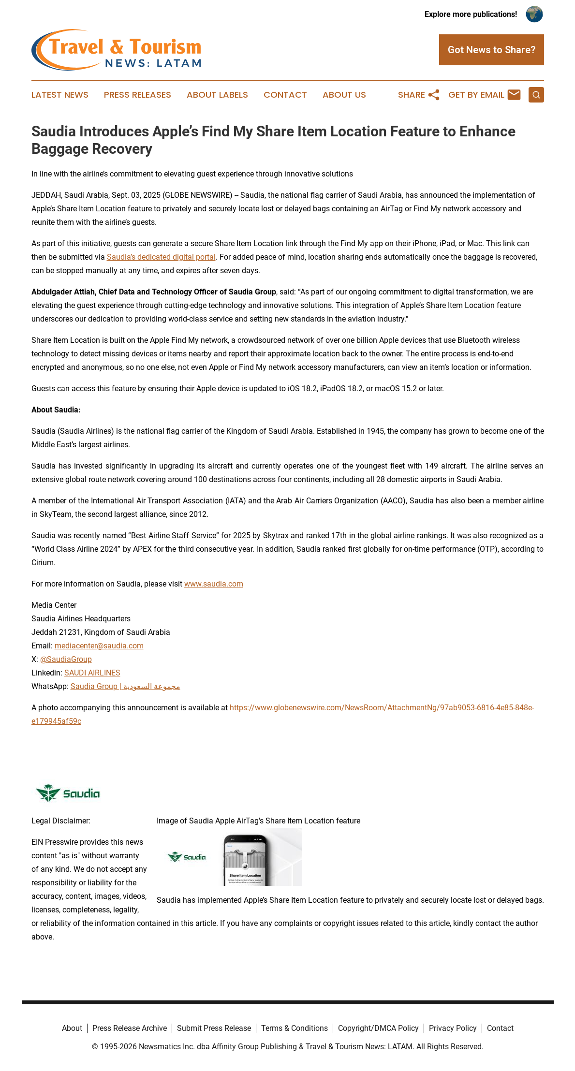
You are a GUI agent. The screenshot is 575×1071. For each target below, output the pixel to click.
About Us (344, 94)
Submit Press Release (214, 1028)
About (72, 1028)
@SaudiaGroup (66, 659)
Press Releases (137, 94)
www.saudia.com (213, 583)
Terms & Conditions (294, 1028)
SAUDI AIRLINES (92, 672)
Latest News (59, 94)
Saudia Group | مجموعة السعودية (125, 686)
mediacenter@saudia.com (99, 645)
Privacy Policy (453, 1028)
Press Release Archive (129, 1028)
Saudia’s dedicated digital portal (161, 257)
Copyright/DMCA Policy (378, 1028)
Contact (285, 94)
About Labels (217, 94)
